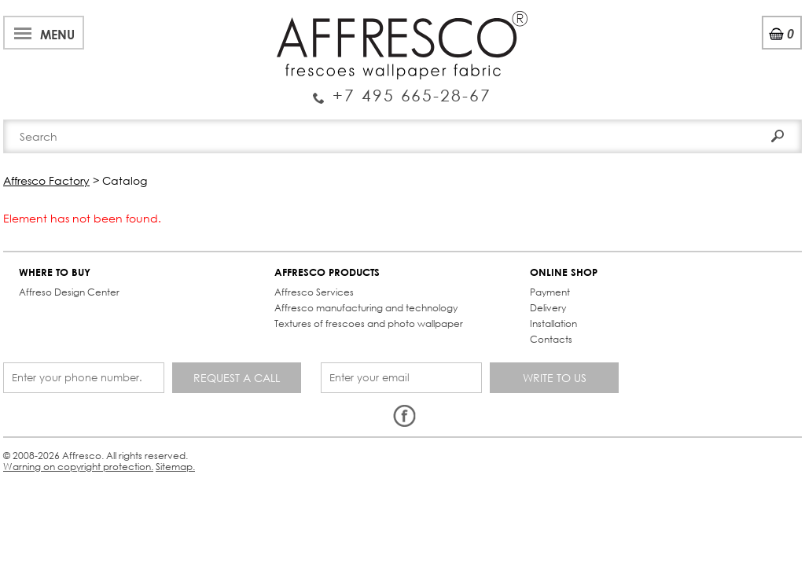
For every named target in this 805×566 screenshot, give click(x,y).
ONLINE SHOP (338, 260)
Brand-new (232, 120)
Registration (741, 54)
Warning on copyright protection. (294, 397)
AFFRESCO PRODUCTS (200, 260)
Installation (327, 311)
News (269, 18)
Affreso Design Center (74, 279)
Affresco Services (187, 279)
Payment (324, 279)
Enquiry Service (106, 66)
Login (676, 54)
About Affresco (55, 18)
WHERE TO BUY (59, 260)
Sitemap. (400, 397)
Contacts (577, 120)
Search (760, 84)
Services (323, 18)
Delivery (322, 295)
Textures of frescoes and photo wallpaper (203, 332)
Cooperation (403, 18)
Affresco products (407, 120)
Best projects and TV (178, 18)
